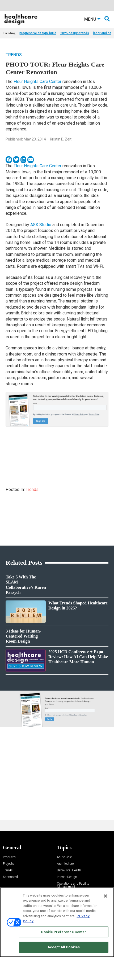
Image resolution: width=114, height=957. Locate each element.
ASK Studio (40, 224)
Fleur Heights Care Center (37, 81)
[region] (57, 922)
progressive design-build (37, 33)
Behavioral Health (69, 870)
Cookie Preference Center (63, 932)
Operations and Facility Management (73, 885)
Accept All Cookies (64, 947)
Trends (14, 54)
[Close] (105, 896)
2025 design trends (74, 33)
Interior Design (67, 877)
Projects (8, 864)
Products (9, 857)
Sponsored (10, 877)
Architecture (65, 864)
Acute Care (64, 857)
